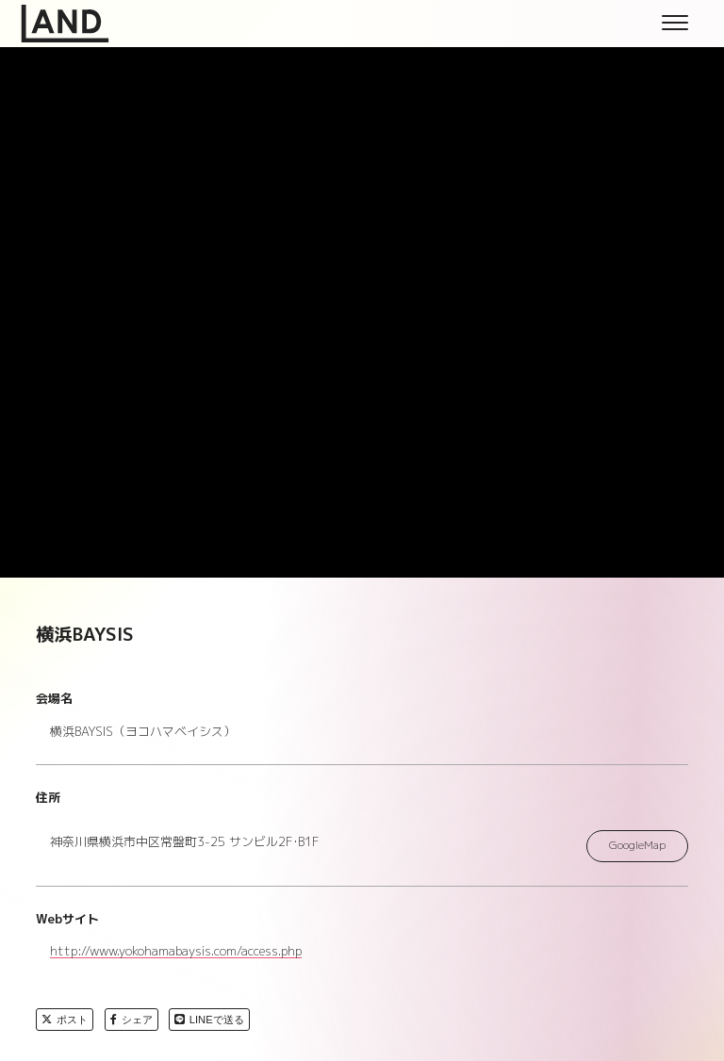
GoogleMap (637, 845)
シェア (131, 1019)
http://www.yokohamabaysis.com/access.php (176, 951)
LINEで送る (209, 1019)
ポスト (64, 1019)
